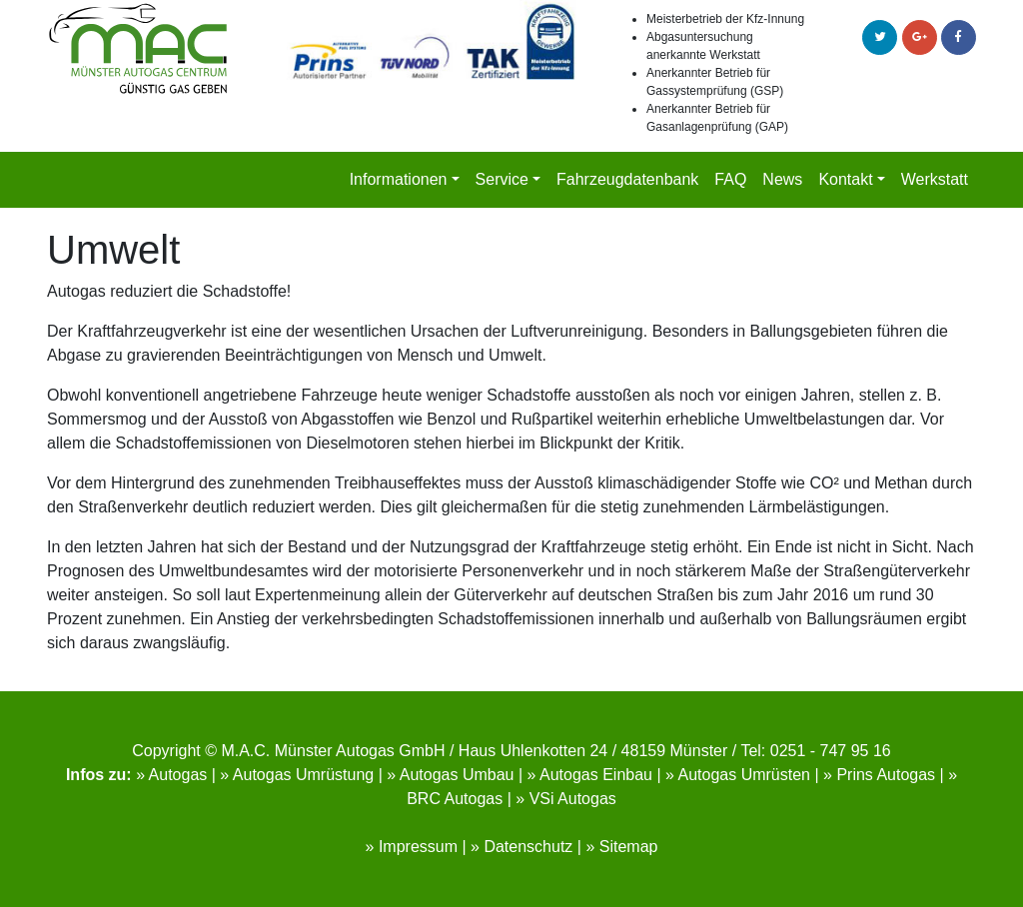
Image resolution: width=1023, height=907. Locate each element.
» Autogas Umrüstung (297, 774)
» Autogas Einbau (589, 774)
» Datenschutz (521, 846)
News (782, 179)
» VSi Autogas (565, 798)
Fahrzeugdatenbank (627, 179)
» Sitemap (621, 846)
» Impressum (412, 846)
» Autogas (171, 774)
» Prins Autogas (879, 774)
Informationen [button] (399, 179)
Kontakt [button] (845, 179)
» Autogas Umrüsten (737, 774)
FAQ (730, 179)
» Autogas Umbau (450, 774)
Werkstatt (934, 179)
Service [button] (502, 179)
